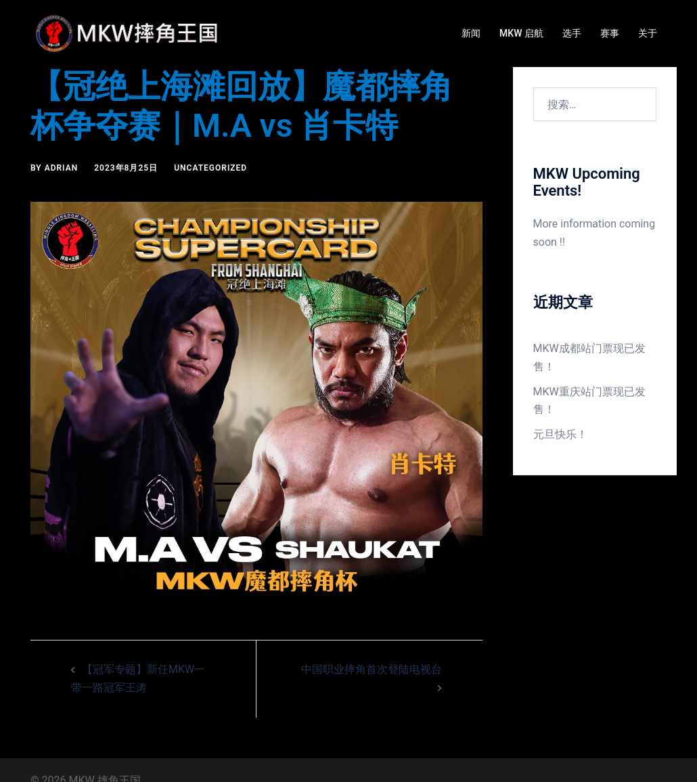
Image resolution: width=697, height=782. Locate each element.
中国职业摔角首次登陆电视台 (371, 669)
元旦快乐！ (560, 434)
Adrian (61, 168)
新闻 (471, 33)
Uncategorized (210, 168)
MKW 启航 (521, 33)
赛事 (609, 33)
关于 (647, 33)
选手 (571, 33)
